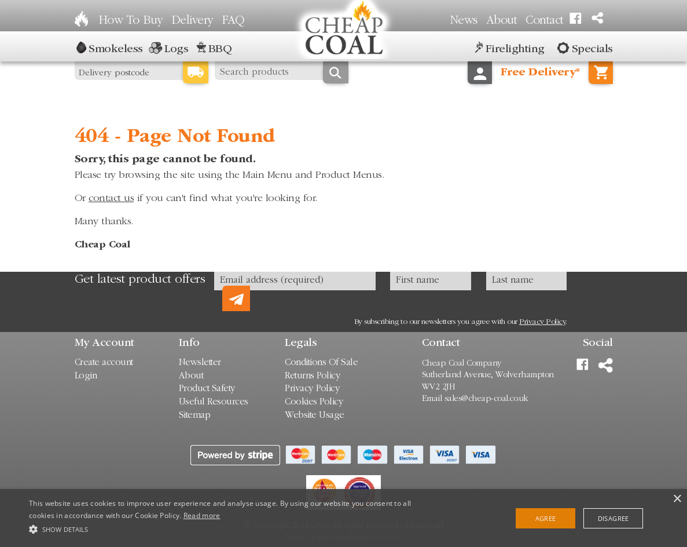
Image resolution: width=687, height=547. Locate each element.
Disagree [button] (613, 518)
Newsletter (200, 363)
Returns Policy (312, 376)
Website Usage (314, 416)
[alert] (343, 518)
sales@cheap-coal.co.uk (486, 399)
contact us (111, 199)
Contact (545, 21)
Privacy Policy (542, 322)
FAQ (233, 21)
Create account (104, 363)
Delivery (193, 21)
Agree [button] (545, 518)
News (463, 21)
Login (86, 376)
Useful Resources (213, 402)
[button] (233, 528)
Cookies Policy (314, 402)
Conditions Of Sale (321, 363)
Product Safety (207, 389)
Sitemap (195, 416)
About (501, 21)
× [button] (677, 499)
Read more (202, 515)
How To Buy (131, 21)
